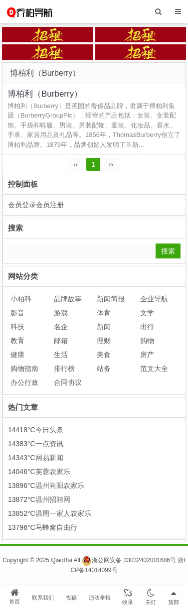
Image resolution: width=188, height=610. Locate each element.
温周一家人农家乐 (63, 513)
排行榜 (64, 368)
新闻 (104, 327)
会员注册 (50, 205)
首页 (14, 597)
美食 (104, 355)
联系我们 (43, 598)
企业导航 (154, 299)
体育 (104, 313)
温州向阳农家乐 (59, 485)
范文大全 (154, 368)
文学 (147, 313)
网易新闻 (49, 458)
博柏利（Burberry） (44, 94)
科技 (17, 327)
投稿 (71, 598)
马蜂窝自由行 (56, 527)
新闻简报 (111, 299)
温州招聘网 (52, 499)
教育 (17, 341)
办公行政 (24, 382)
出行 (147, 327)
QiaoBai (61, 560)
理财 (104, 341)
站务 (104, 368)
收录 (127, 597)
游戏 (61, 313)
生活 (61, 355)
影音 (17, 313)
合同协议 (68, 382)
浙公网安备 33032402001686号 (129, 560)
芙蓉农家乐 (52, 472)
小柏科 (20, 299)
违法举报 (100, 598)
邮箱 (61, 341)
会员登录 (22, 205)
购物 (147, 341)
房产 (147, 355)
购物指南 (24, 368)
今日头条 (49, 430)
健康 (17, 355)
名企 (61, 327)
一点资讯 (49, 444)
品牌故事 (68, 299)
